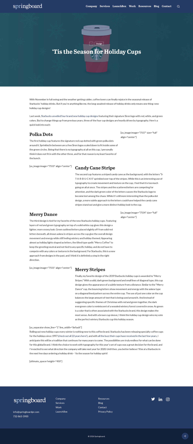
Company (61, 398)
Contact (102, 407)
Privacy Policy (105, 411)
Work (59, 407)
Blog (100, 402)
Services (60, 402)
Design (99, 44)
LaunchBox (61, 411)
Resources (103, 398)
